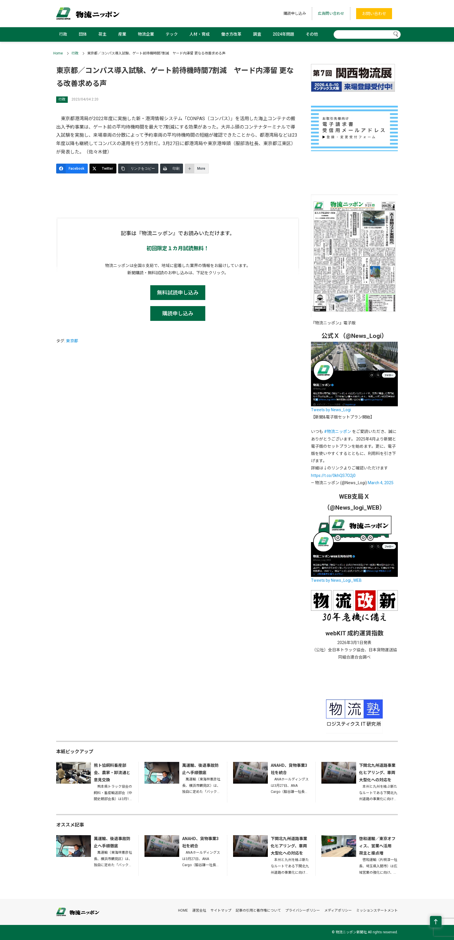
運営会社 (199, 910)
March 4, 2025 (380, 482)
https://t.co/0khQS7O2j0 (333, 475)
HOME (183, 910)
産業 (122, 34)
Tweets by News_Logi (331, 409)
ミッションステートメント (377, 910)
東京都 (72, 341)
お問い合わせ (374, 13)
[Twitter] (102, 168)
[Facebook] (72, 168)
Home (58, 53)
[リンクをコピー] (138, 168)
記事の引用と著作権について (258, 910)
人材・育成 (199, 34)
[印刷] (171, 168)
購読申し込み (294, 13)
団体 (83, 34)
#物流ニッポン (337, 431)
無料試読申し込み (178, 293)
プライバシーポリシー (302, 910)
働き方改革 (231, 34)
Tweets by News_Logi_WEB (336, 580)
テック (172, 34)
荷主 (102, 34)
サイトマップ (220, 910)
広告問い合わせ (331, 13)
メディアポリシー (338, 910)
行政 (63, 34)
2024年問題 (283, 34)
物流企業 (146, 34)
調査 (257, 34)
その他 (312, 34)
